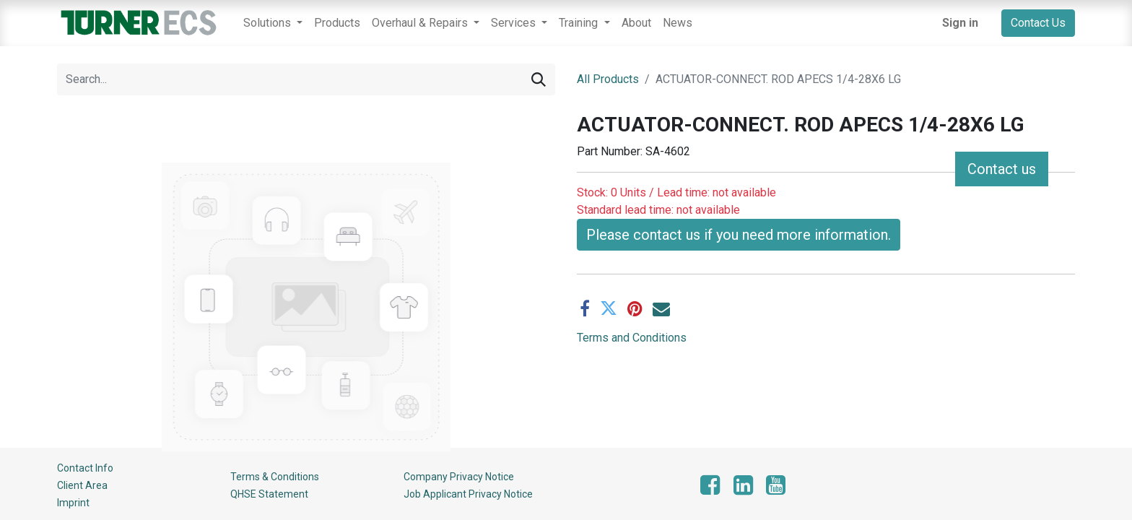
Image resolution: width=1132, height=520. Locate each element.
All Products (608, 79)
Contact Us (1038, 23)
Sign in (960, 23)
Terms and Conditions (632, 337)
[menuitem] (337, 23)
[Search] (538, 79)
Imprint (73, 502)
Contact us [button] (1001, 169)
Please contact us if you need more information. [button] (738, 234)
